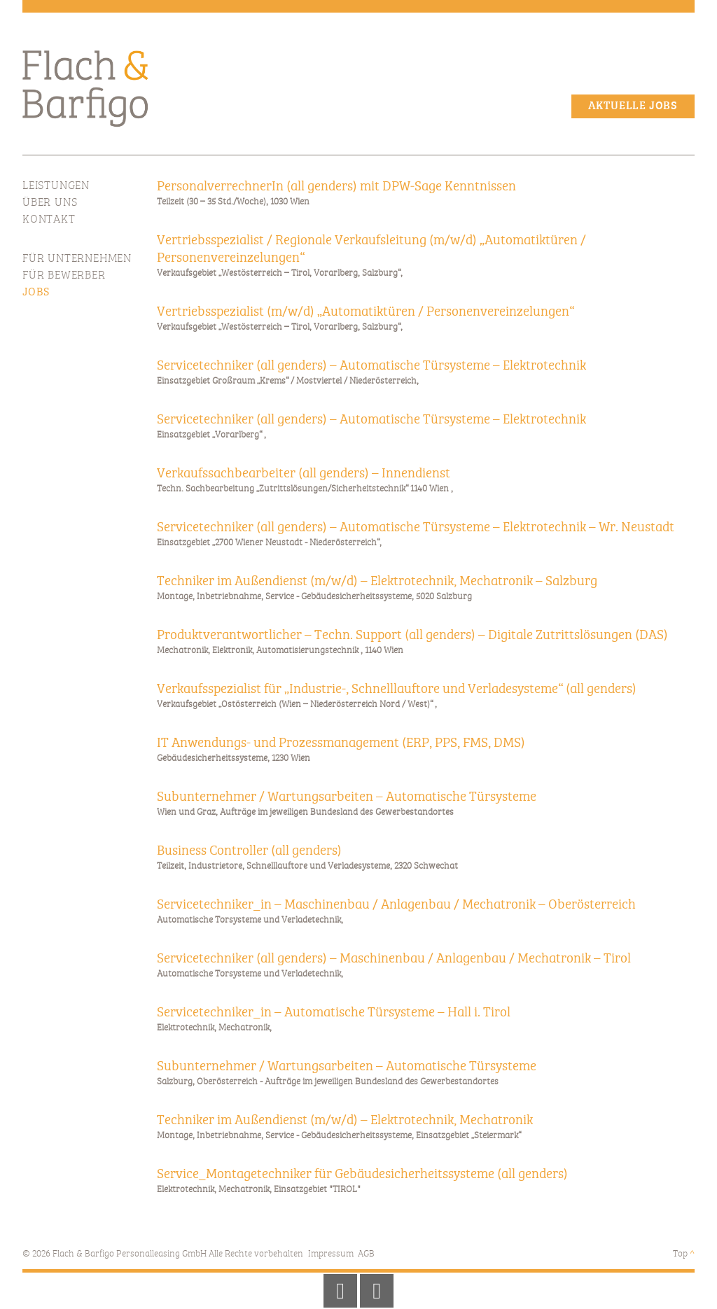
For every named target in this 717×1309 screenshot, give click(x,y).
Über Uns (49, 203)
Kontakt (49, 219)
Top (684, 1254)
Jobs (36, 292)
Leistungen (56, 186)
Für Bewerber (64, 275)
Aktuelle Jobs (633, 106)
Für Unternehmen (77, 259)
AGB (366, 1254)
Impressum (331, 1254)
